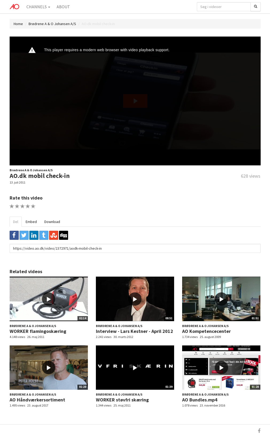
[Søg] (256, 6)
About (63, 6)
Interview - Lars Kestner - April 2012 (134, 331)
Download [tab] (52, 221)
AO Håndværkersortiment (37, 400)
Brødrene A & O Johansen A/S (52, 23)
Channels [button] (38, 6)
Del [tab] (15, 221)
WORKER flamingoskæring (38, 331)
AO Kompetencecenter (206, 331)
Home (18, 23)
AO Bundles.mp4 (199, 400)
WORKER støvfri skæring (122, 400)
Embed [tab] (31, 221)
